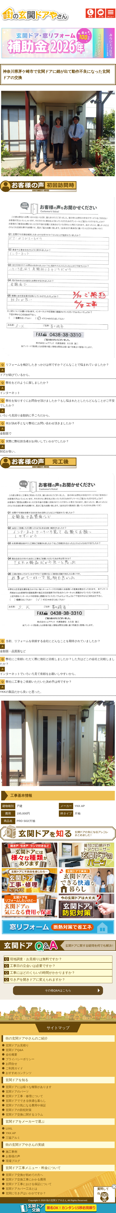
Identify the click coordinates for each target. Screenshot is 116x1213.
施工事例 (11, 1151)
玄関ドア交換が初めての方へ (24, 1174)
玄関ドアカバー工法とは (21, 1188)
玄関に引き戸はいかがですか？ (26, 1193)
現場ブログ (13, 1160)
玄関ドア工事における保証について (29, 1184)
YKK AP (11, 1133)
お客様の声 (13, 1156)
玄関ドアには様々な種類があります (29, 1087)
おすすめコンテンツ (19, 1073)
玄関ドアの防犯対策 (19, 1109)
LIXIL (9, 1128)
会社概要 (11, 1054)
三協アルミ (13, 1137)
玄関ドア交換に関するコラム (24, 1114)
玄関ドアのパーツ (17, 1091)
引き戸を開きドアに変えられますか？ (37, 979)
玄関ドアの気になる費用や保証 (26, 1105)
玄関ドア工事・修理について (24, 1096)
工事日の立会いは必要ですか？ (32, 966)
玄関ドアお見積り (17, 1045)
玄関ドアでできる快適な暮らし (26, 1100)
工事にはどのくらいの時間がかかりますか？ (42, 973)
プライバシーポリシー (20, 1059)
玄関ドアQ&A (14, 1050)
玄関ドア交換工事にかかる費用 (26, 1179)
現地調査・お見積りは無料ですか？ (36, 959)
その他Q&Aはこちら (58, 990)
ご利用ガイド (14, 1068)
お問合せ (11, 1063)
